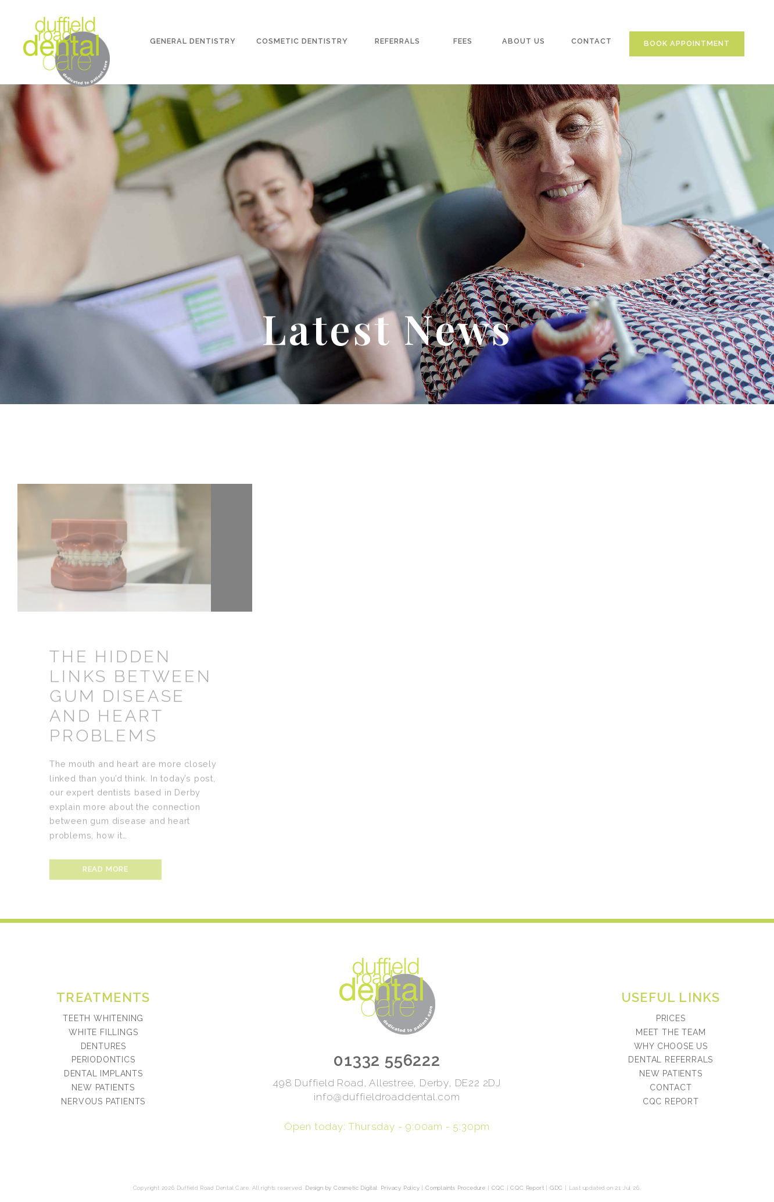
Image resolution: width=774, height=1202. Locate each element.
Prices (671, 1018)
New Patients (103, 1087)
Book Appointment (689, 46)
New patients (671, 1073)
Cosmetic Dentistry (301, 44)
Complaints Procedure (455, 1188)
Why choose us (671, 1046)
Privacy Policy (400, 1188)
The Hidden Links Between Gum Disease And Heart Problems (130, 719)
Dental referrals (670, 1059)
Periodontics (103, 1059)
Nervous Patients (103, 1101)
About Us (524, 44)
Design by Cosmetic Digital (341, 1188)
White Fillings (103, 1032)
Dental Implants (103, 1073)
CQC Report (671, 1101)
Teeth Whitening (103, 1018)
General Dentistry (192, 44)
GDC (556, 1188)
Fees (462, 44)
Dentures (103, 1046)
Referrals (397, 44)
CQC (498, 1188)
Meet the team (670, 1032)
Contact (592, 44)
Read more (105, 892)
